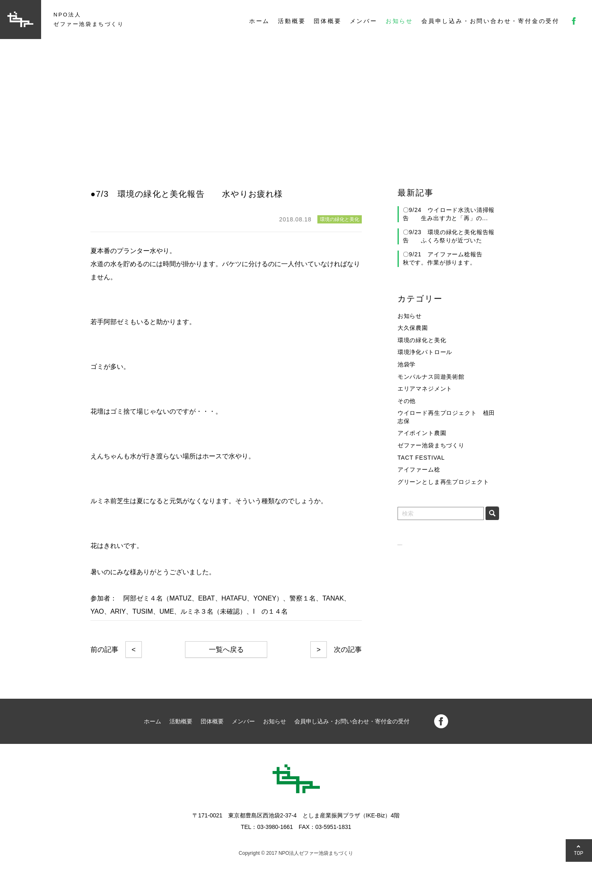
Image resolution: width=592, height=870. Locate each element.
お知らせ (399, 21)
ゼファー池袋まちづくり (431, 445)
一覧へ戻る (226, 650)
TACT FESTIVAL (421, 457)
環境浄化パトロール (425, 352)
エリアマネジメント (425, 388)
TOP (579, 853)
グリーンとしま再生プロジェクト (443, 482)
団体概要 (327, 21)
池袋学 (407, 364)
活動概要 (291, 21)
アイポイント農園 (422, 433)
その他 (407, 401)
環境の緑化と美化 (422, 340)
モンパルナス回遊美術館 (431, 376)
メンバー (363, 21)
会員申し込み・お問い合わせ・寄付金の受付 (490, 21)
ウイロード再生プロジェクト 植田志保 (446, 417)
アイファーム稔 (419, 469)
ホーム (259, 21)
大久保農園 (413, 328)
